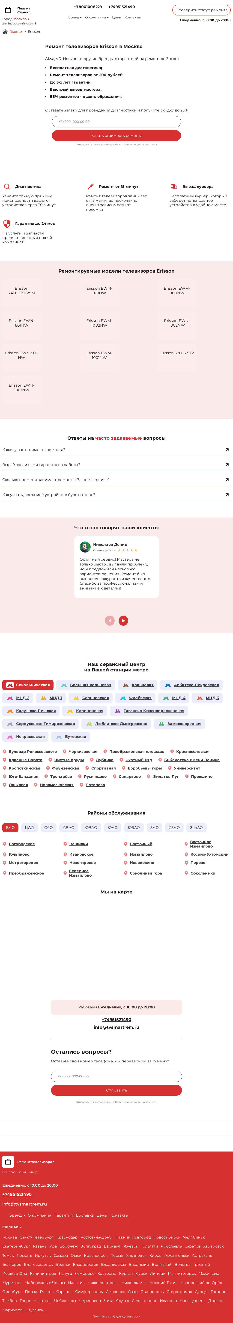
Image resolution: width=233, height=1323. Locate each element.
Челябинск (194, 1237)
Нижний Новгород (132, 1237)
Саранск (64, 1292)
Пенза (31, 1292)
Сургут (201, 1292)
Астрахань (202, 1255)
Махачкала (209, 1273)
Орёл (217, 1283)
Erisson (34, 32)
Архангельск (176, 1255)
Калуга (65, 1273)
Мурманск (12, 1283)
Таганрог (219, 1292)
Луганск (35, 1310)
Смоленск (115, 1292)
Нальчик (76, 1283)
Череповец (90, 1301)
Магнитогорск (182, 1273)
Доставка (85, 1215)
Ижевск (130, 1246)
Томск (8, 1255)
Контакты (133, 17)
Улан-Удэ (42, 1301)
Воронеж (69, 1246)
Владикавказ (113, 1264)
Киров (155, 1255)
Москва (9, 1237)
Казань (40, 1246)
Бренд (75, 17)
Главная (16, 32)
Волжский (162, 1264)
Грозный (201, 1264)
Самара (61, 1255)
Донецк (215, 1301)
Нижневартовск (103, 1283)
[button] (123, 621)
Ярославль (171, 1246)
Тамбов (9, 1301)
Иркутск (43, 1255)
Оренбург (12, 1292)
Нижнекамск (134, 1283)
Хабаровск (213, 1246)
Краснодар (67, 1237)
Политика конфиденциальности (116, 1316)
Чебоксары (65, 1301)
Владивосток (85, 1264)
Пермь (116, 1255)
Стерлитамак (179, 1292)
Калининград (43, 1273)
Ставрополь (152, 1292)
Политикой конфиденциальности (136, 144)
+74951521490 (121, 7)
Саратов (192, 1246)
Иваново (168, 1301)
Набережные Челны (45, 1283)
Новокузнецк (193, 1301)
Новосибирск (167, 1237)
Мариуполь (13, 1310)
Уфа (53, 1246)
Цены (117, 17)
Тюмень (24, 1255)
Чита (109, 1301)
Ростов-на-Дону (96, 1237)
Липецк (157, 1273)
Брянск (63, 1264)
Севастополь (144, 1301)
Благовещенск (38, 1264)
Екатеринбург (16, 1246)
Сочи (133, 1292)
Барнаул (112, 1246)
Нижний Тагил (163, 1283)
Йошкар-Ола (14, 1273)
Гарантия (64, 1215)
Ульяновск (136, 1255)
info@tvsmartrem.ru (116, 1027)
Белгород (11, 1264)
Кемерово (85, 1273)
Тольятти (149, 1246)
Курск (141, 1273)
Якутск (122, 1301)
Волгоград (90, 1246)
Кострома (106, 1273)
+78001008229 (88, 7)
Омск (76, 1255)
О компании (97, 17)
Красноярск (96, 1255)
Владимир (139, 1264)
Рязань (47, 1292)
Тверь (25, 1301)
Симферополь (89, 1292)
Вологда (183, 1264)
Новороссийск (194, 1283)
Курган (126, 1273)
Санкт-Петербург (37, 1237)
